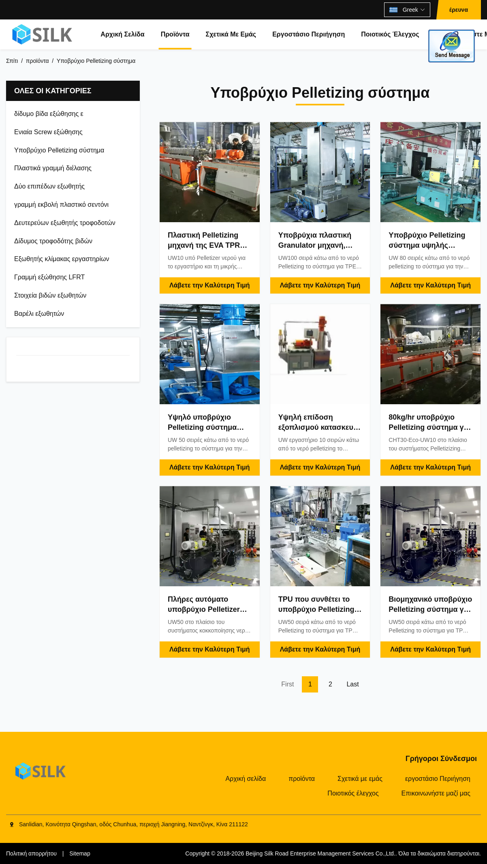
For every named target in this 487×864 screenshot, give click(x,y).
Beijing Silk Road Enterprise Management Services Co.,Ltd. (320, 853)
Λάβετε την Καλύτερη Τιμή (209, 285)
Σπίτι (12, 61)
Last (352, 684)
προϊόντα (175, 34)
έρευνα (458, 9)
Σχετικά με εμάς (231, 34)
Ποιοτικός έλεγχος (390, 34)
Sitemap (79, 853)
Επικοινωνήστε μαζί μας (436, 793)
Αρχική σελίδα (122, 34)
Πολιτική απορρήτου (31, 853)
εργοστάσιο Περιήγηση (308, 34)
